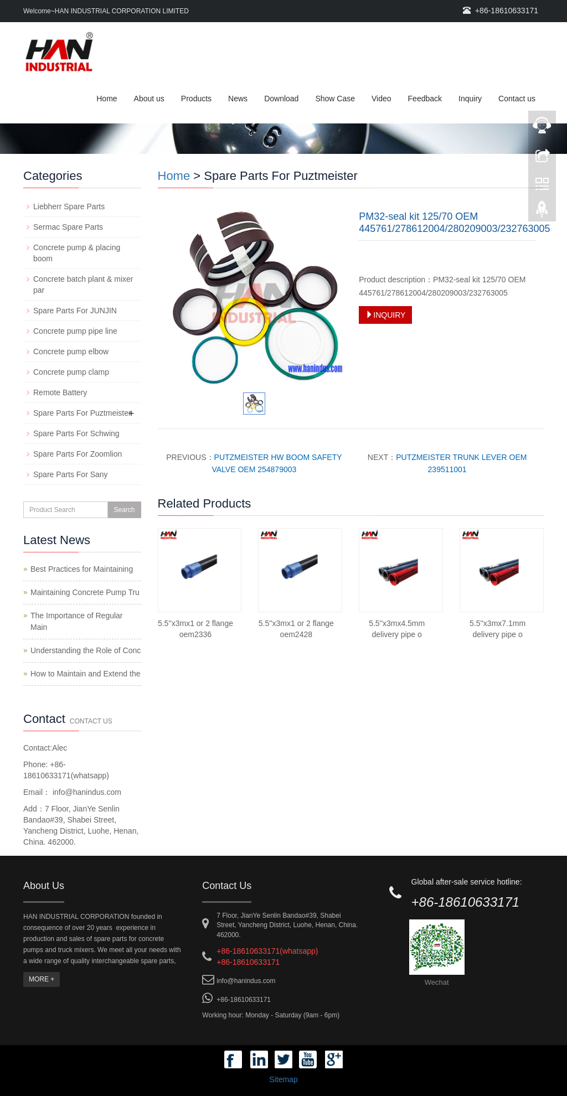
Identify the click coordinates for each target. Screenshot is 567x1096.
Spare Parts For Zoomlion (77, 453)
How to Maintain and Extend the (85, 673)
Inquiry (470, 98)
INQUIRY (385, 315)
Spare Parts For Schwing (76, 433)
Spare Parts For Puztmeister (82, 413)
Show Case (335, 98)
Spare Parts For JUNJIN (75, 310)
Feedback (425, 98)
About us (149, 98)
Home (106, 98)
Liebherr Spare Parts (69, 206)
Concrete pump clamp (71, 372)
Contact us (516, 98)
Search (124, 510)
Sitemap (283, 1079)
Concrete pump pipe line (75, 331)
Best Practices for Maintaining (81, 569)
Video (381, 98)
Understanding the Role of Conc (85, 650)
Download (281, 98)
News (238, 98)
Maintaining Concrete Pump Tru (85, 592)
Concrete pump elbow (71, 351)
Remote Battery (60, 392)
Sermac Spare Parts (68, 227)
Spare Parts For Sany (70, 474)
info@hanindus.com (85, 792)
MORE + (41, 979)
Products (196, 98)
